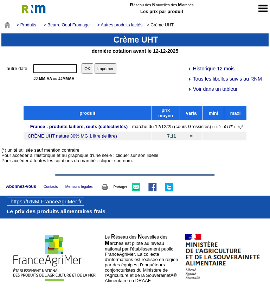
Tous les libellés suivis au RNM (224, 79)
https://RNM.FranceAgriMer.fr (46, 201)
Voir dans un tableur (212, 89)
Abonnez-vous (21, 186)
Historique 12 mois (210, 68)
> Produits (26, 25)
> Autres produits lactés (120, 25)
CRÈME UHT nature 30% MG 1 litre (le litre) (72, 136)
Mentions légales (79, 187)
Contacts (51, 187)
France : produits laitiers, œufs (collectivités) (79, 126)
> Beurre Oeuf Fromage (67, 25)
